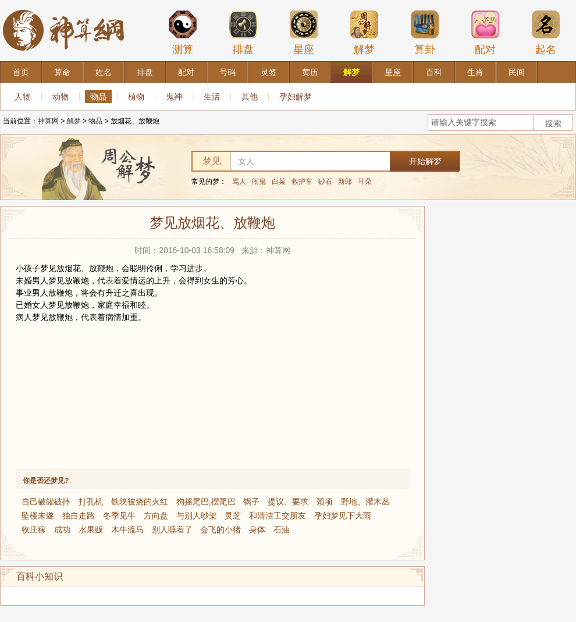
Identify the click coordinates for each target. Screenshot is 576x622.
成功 (62, 529)
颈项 (325, 501)
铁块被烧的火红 (139, 501)
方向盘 (156, 515)
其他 (249, 96)
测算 (182, 32)
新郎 (345, 181)
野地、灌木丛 (365, 501)
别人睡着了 (172, 529)
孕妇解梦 (295, 96)
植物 (136, 96)
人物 (23, 96)
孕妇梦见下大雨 (342, 515)
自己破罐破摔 (46, 501)
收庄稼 (34, 529)
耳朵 (365, 181)
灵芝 (233, 515)
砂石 (325, 181)
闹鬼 (259, 181)
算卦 (424, 32)
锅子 (251, 501)
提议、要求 (288, 501)
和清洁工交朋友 (277, 515)
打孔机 (91, 501)
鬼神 (174, 96)
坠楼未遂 (38, 515)
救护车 (301, 181)
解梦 (364, 32)
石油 (281, 529)
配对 (485, 32)
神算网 (48, 121)
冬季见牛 (119, 515)
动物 (60, 96)
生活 (212, 96)
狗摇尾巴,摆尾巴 (206, 501)
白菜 (279, 181)
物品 (98, 96)
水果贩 (91, 529)
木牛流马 (127, 529)
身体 (257, 529)
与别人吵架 (196, 515)
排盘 (243, 32)
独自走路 (78, 515)
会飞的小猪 (220, 529)
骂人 (239, 181)
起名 (545, 32)
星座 (303, 32)
